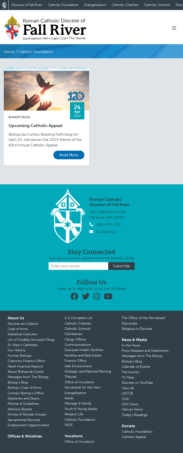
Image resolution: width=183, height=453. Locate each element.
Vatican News (132, 409)
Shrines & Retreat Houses (27, 414)
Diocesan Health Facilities (84, 350)
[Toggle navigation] (174, 28)
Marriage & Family (78, 403)
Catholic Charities (125, 5)
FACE (69, 425)
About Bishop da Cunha (25, 372)
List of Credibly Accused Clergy (31, 340)
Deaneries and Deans (23, 398)
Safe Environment (78, 366)
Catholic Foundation (63, 5)
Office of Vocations (79, 382)
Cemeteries (73, 334)
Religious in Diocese (137, 329)
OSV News (130, 404)
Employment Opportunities (28, 425)
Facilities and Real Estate (83, 355)
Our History (16, 350)
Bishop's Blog (19, 117)
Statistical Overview (22, 334)
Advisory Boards (20, 409)
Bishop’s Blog (18, 382)
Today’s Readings (134, 415)
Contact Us (106, 231)
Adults (69, 398)
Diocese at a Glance (23, 324)
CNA (125, 399)
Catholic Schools (157, 5)
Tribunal (70, 377)
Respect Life (74, 414)
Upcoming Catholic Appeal (35, 125)
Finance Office (75, 361)
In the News (131, 345)
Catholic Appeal (134, 437)
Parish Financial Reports (25, 366)
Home (9, 51)
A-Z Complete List (78, 318)
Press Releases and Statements (145, 351)
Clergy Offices (75, 339)
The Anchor (131, 372)
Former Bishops (19, 356)
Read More (68, 155)
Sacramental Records (24, 420)
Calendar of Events (136, 367)
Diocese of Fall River (26, 5)
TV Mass (128, 377)
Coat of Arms (18, 329)
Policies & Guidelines (23, 404)
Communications (78, 345)
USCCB (127, 393)
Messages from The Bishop (28, 377)
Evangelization (95, 5)
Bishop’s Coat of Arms (24, 388)
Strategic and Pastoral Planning (88, 371)
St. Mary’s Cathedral (22, 345)
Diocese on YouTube (137, 383)
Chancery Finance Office (26, 361)
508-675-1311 (109, 224)
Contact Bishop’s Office (26, 393)
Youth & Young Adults (81, 409)
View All (128, 388)
